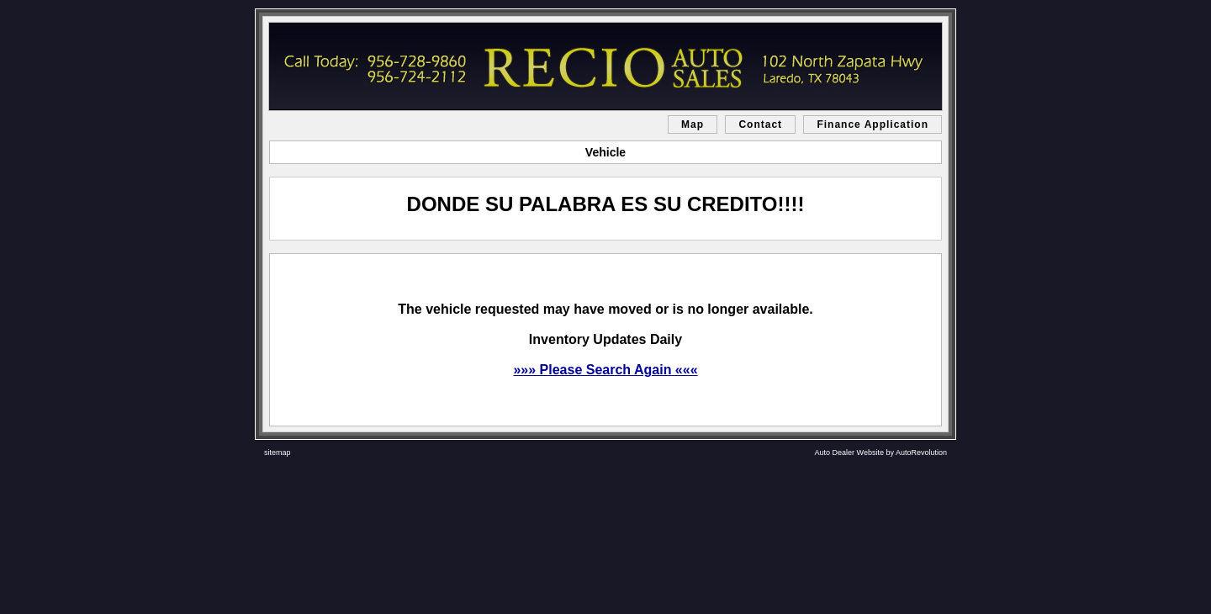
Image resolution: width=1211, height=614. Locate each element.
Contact (760, 124)
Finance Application (872, 124)
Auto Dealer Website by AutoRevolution (881, 452)
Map (692, 124)
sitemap (277, 452)
